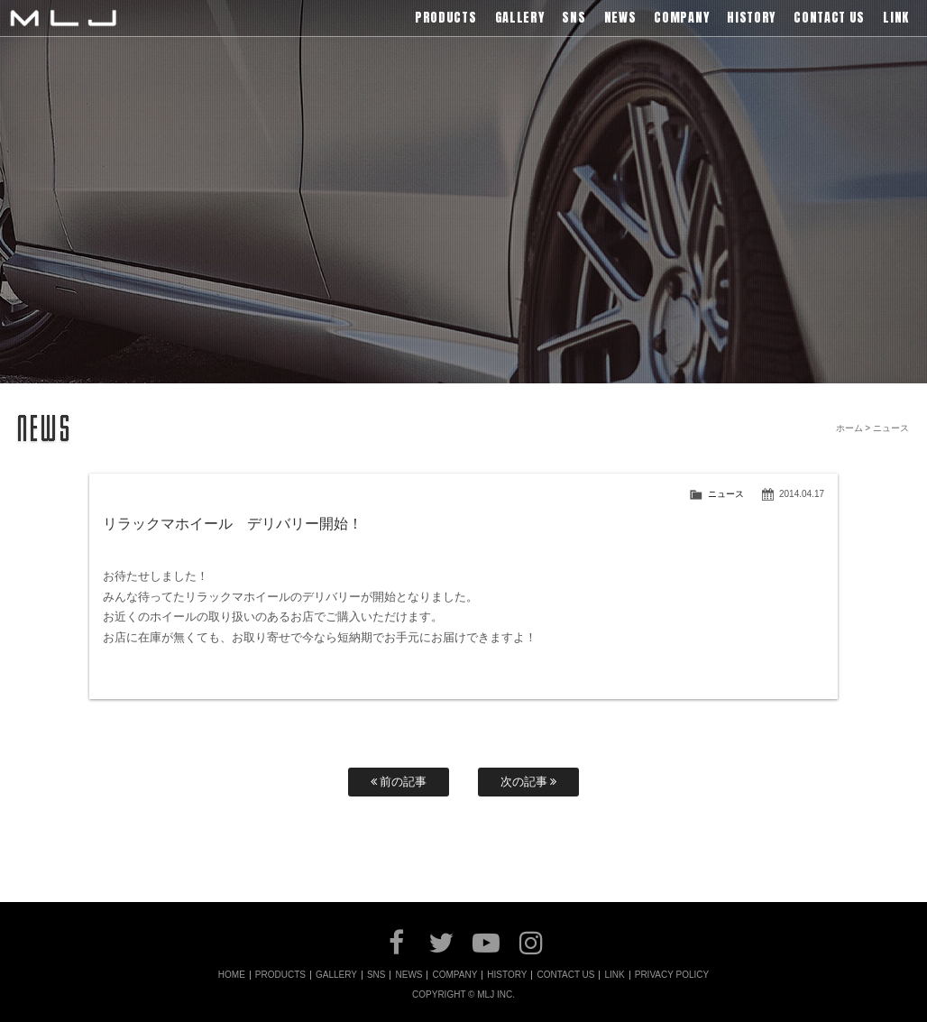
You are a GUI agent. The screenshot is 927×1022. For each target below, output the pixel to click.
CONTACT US (565, 975)
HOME (231, 975)
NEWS (408, 975)
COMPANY (454, 975)
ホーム (849, 428)
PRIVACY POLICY (672, 975)
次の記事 (528, 781)
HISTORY (507, 975)
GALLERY (336, 975)
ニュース (726, 494)
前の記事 (399, 781)
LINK (614, 975)
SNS (376, 975)
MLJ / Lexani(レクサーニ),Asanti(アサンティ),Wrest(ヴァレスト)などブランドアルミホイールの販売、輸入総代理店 (63, 18)
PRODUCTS (280, 975)
